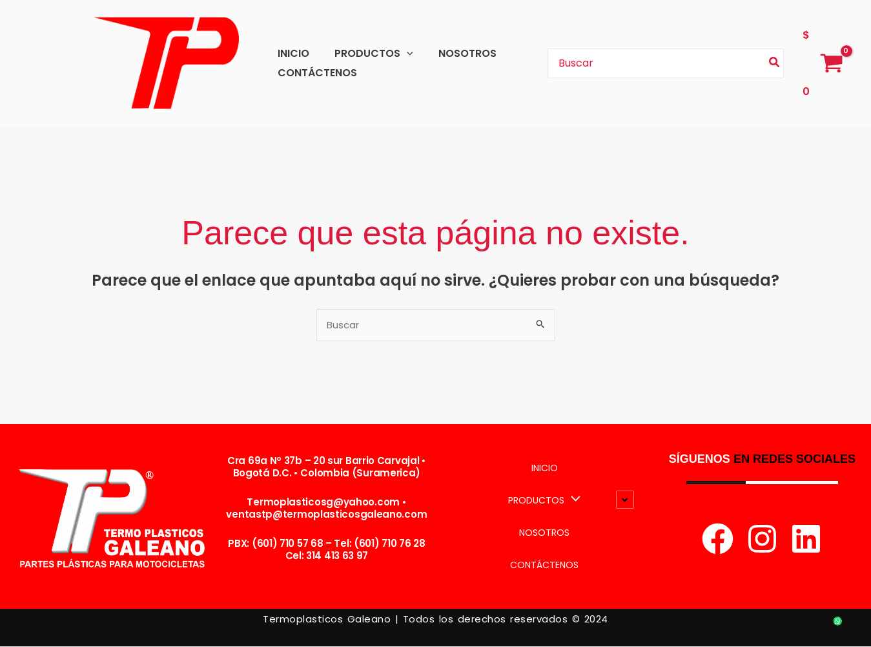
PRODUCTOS (366, 53)
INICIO (291, 53)
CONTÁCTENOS (314, 72)
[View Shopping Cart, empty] (822, 63)
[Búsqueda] (774, 63)
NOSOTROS (456, 53)
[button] (399, 53)
